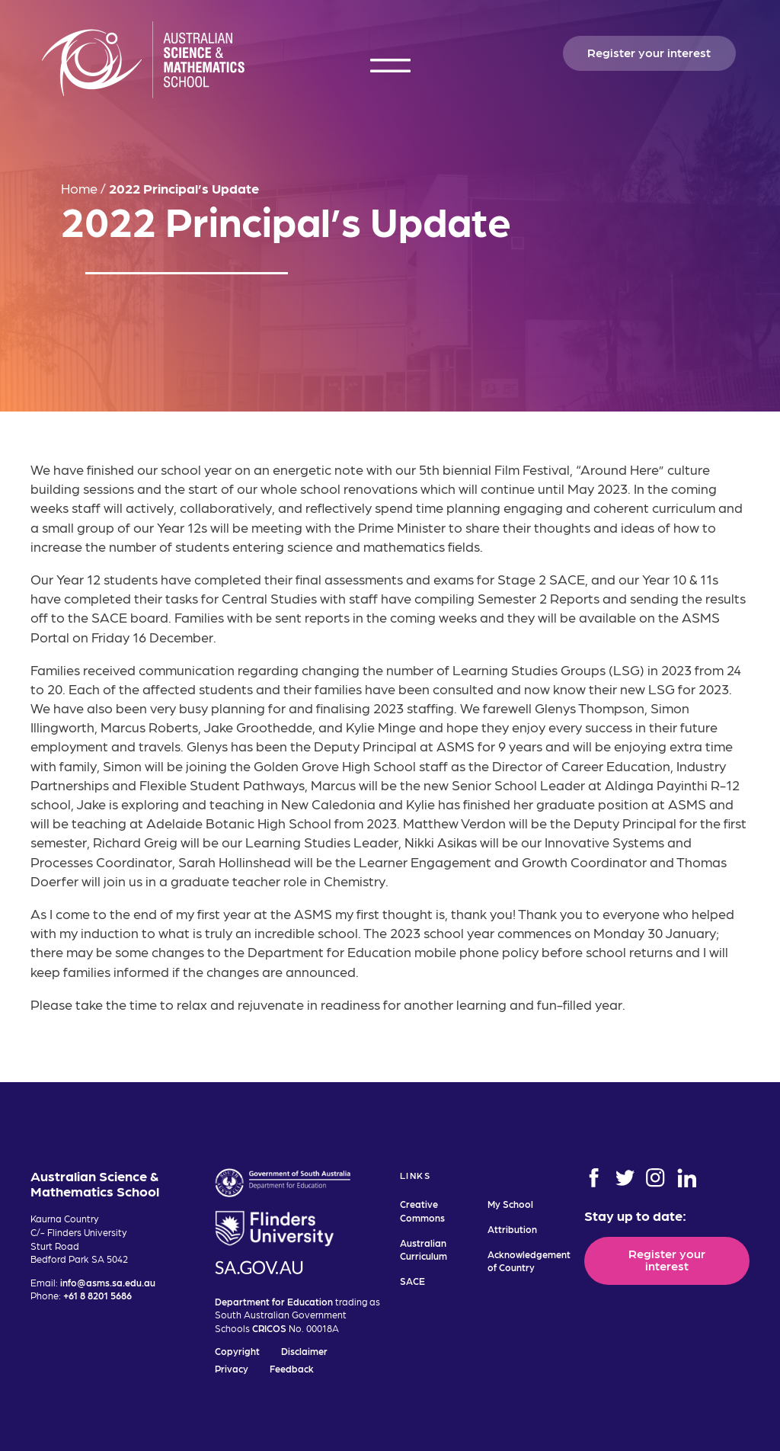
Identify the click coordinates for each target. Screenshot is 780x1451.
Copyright (237, 1351)
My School (510, 1203)
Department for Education (274, 1301)
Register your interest (649, 51)
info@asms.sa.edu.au (107, 1282)
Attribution (512, 1229)
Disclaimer (304, 1351)
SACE (412, 1280)
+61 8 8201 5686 (97, 1295)
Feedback (292, 1368)
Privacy (231, 1368)
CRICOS (269, 1328)
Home (79, 188)
